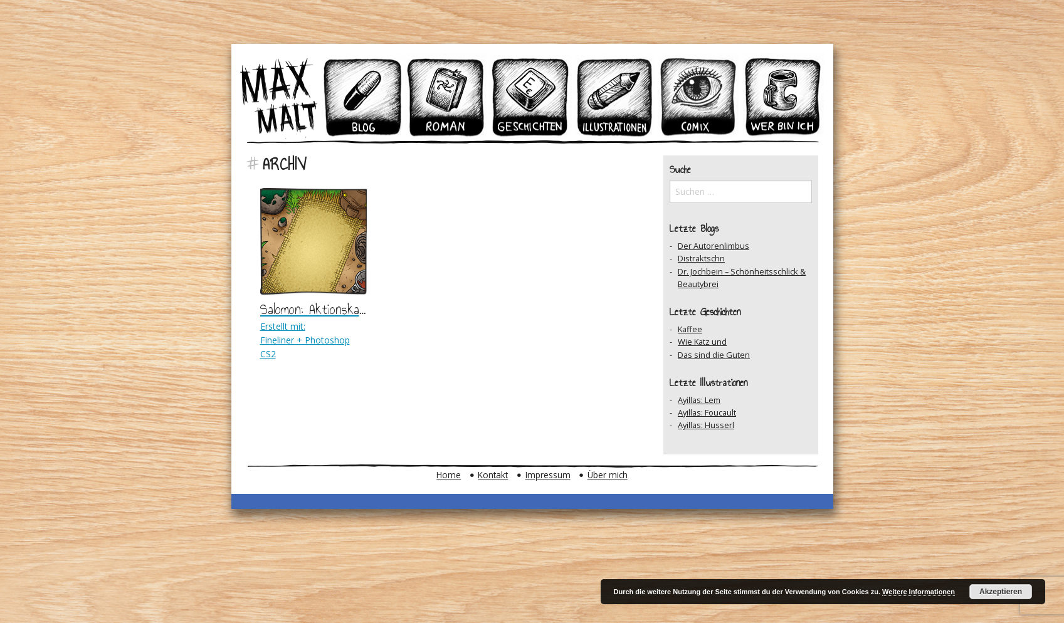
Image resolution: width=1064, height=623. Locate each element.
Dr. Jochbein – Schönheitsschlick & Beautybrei (742, 278)
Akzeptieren (1000, 591)
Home (448, 475)
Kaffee (690, 329)
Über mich (607, 475)
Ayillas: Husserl (706, 425)
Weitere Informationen (918, 591)
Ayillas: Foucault (707, 412)
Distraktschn (701, 258)
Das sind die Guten (714, 354)
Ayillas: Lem (699, 400)
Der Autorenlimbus (713, 245)
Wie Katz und (702, 341)
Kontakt (493, 475)
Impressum (548, 475)
